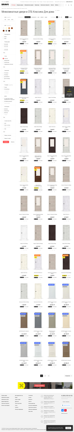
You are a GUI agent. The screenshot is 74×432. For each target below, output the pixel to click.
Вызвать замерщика (39, 385)
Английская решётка (8, 101)
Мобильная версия (64, 413)
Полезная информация (19, 409)
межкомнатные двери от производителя (30, 428)
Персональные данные (33, 407)
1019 (5, 123)
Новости (30, 401)
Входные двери (4, 395)
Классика (6, 58)
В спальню (6, 72)
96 (59, 17)
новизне (42, 17)
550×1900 (6, 44)
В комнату (6, 74)
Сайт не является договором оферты (40, 429)
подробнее (9, 25)
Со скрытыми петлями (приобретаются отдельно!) (9, 99)
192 (61, 17)
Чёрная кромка (7, 103)
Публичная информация (33, 409)
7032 (5, 128)
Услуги (38, 1)
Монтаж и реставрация (5, 405)
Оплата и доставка (32, 1)
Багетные (6, 112)
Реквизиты (30, 399)
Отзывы (44, 1)
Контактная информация (33, 405)
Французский (6, 60)
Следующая (68, 376)
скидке (46, 17)
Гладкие (5, 114)
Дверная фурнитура (5, 401)
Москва (7, 1)
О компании (22, 1)
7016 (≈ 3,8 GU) (7, 125)
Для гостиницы (7, 78)
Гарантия (16, 407)
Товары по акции (7, 138)
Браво (5, 36)
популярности (33, 17)
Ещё (4, 52)
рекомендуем (27, 17)
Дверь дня (17, 401)
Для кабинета (6, 76)
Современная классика (8, 64)
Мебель (57, 5)
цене (38, 17)
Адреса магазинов (50, 1)
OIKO (5, 38)
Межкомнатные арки (5, 399)
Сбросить (12, 141)
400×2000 (6, 49)
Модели (70, 17)
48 (57, 17)
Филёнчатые (6, 110)
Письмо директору (32, 403)
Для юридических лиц (19, 395)
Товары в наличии (7, 135)
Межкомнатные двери (5, 397)
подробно (9, 17)
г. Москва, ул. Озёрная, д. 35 (49, 407)
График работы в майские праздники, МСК (69, 94)
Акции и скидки (17, 399)
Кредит (41, 1)
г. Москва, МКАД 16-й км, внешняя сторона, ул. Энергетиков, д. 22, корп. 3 (49, 397)
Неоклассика (6, 62)
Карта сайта (31, 411)
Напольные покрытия (5, 403)
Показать (6, 141)
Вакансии (27, 1)
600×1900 (6, 46)
